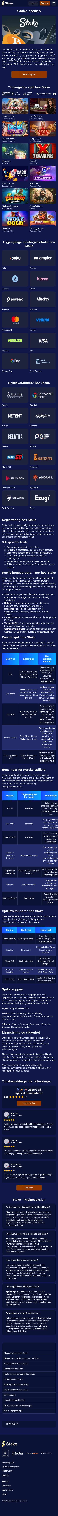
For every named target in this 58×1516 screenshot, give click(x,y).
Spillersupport (10, 1395)
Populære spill (8, 94)
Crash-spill (33, 94)
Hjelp (4, 1494)
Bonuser (5, 1482)
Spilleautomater (47, 93)
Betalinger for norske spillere (16, 1384)
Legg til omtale (29, 1103)
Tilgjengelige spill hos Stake (16, 1353)
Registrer (45, 3)
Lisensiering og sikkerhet (14, 1400)
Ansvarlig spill (8, 1463)
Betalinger (6, 1486)
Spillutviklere (7, 1490)
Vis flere (29, 1188)
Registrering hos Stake (13, 1369)
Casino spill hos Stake (13, 1379)
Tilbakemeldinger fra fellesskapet (18, 1405)
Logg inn (33, 3)
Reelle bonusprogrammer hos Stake (19, 1374)
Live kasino (20, 94)
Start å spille (29, 74)
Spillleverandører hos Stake (16, 1364)
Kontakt (5, 1475)
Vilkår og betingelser (10, 1467)
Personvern (7, 1471)
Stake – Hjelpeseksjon (13, 1411)
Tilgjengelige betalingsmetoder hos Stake (21, 1358)
